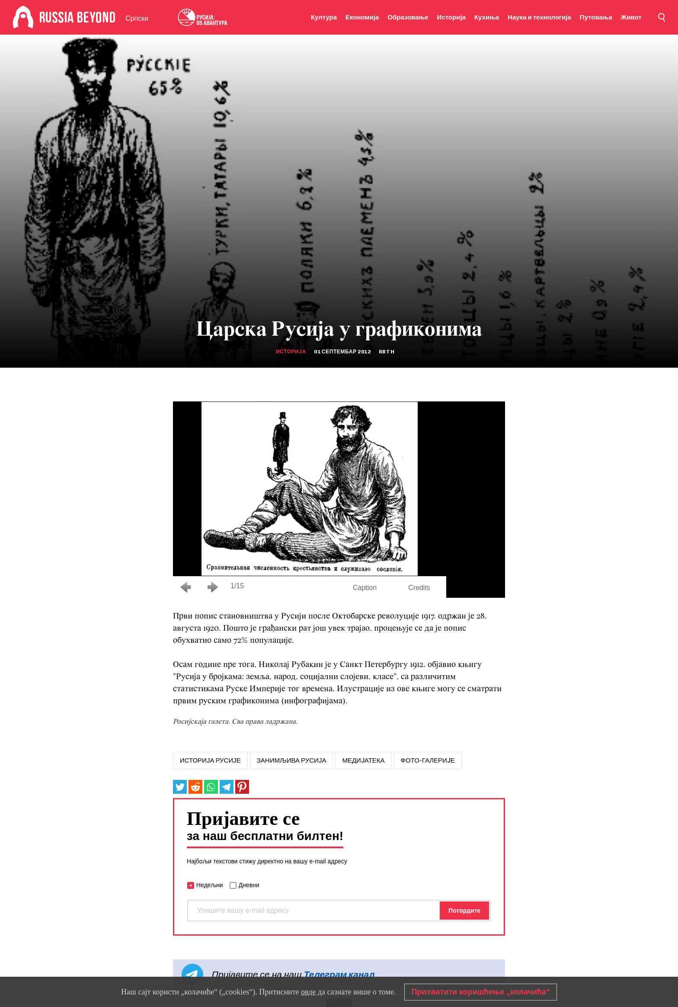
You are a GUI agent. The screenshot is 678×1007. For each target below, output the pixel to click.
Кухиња (486, 17)
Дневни (249, 885)
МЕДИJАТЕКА (363, 760)
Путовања (596, 17)
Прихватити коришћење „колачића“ (480, 992)
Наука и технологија (539, 17)
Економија (362, 17)
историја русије (210, 760)
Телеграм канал (339, 974)
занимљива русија (291, 760)
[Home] (23, 17)
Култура (324, 17)
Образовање (407, 17)
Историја (451, 17)
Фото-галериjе (428, 760)
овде (308, 992)
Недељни (209, 885)
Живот (631, 17)
